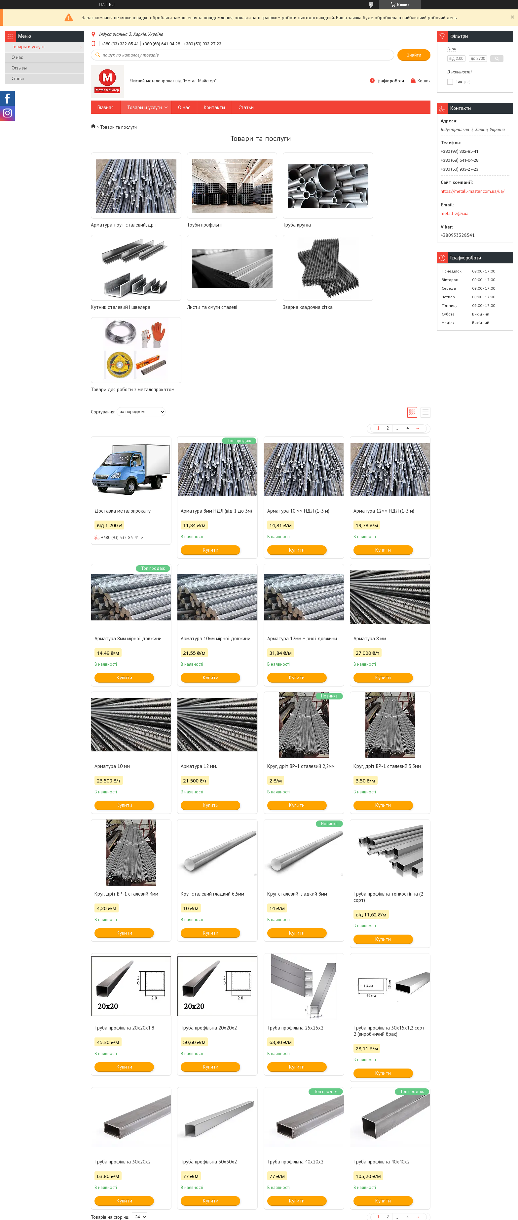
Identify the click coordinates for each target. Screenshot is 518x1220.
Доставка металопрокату (122, 436)
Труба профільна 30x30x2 (209, 1087)
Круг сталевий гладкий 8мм (297, 819)
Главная (105, 107)
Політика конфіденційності (300, 1213)
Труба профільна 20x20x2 (209, 953)
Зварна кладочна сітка (202, 307)
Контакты (214, 107)
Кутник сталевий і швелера (379, 225)
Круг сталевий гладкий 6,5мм (212, 819)
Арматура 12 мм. (199, 692)
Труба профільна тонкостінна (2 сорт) (388, 822)
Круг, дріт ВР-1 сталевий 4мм (126, 819)
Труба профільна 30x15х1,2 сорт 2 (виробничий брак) (389, 956)
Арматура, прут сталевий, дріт (124, 225)
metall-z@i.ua (454, 213)
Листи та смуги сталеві (116, 307)
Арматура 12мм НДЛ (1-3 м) (383, 436)
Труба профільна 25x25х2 (295, 953)
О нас (17, 57)
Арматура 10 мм (112, 692)
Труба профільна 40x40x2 (381, 1087)
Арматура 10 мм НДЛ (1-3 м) (298, 436)
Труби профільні (194, 225)
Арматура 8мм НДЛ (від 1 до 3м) (216, 436)
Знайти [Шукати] (414, 55)
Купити (210, 475)
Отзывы (19, 68)
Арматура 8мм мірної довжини (128, 564)
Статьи (18, 78)
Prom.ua (290, 1207)
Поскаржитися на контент (248, 1213)
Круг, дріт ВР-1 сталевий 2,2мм (301, 692)
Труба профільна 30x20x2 (122, 1087)
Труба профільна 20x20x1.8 (124, 953)
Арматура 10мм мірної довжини (215, 564)
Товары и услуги (28, 47)
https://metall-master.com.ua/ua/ (472, 191)
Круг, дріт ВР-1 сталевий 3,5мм (387, 692)
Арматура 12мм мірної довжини (302, 564)
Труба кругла (278, 225)
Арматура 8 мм (369, 564)
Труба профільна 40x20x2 (295, 1087)
